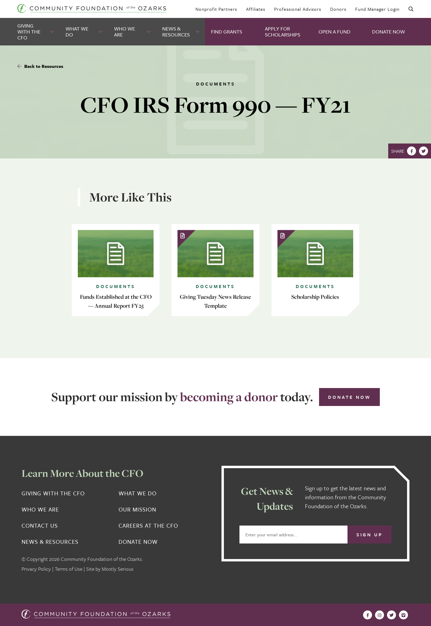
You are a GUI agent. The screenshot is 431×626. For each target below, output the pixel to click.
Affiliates (255, 9)
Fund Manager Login (377, 9)
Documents (215, 83)
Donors (338, 9)
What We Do (77, 31)
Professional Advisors (297, 9)
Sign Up (369, 534)
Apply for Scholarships (282, 31)
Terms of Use (68, 568)
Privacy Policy (36, 568)
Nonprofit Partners (216, 9)
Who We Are (124, 31)
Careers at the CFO (148, 525)
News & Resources (176, 31)
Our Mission (137, 509)
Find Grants (226, 31)
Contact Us (40, 525)
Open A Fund (334, 31)
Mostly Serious (117, 568)
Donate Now (388, 31)
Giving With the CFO (28, 31)
